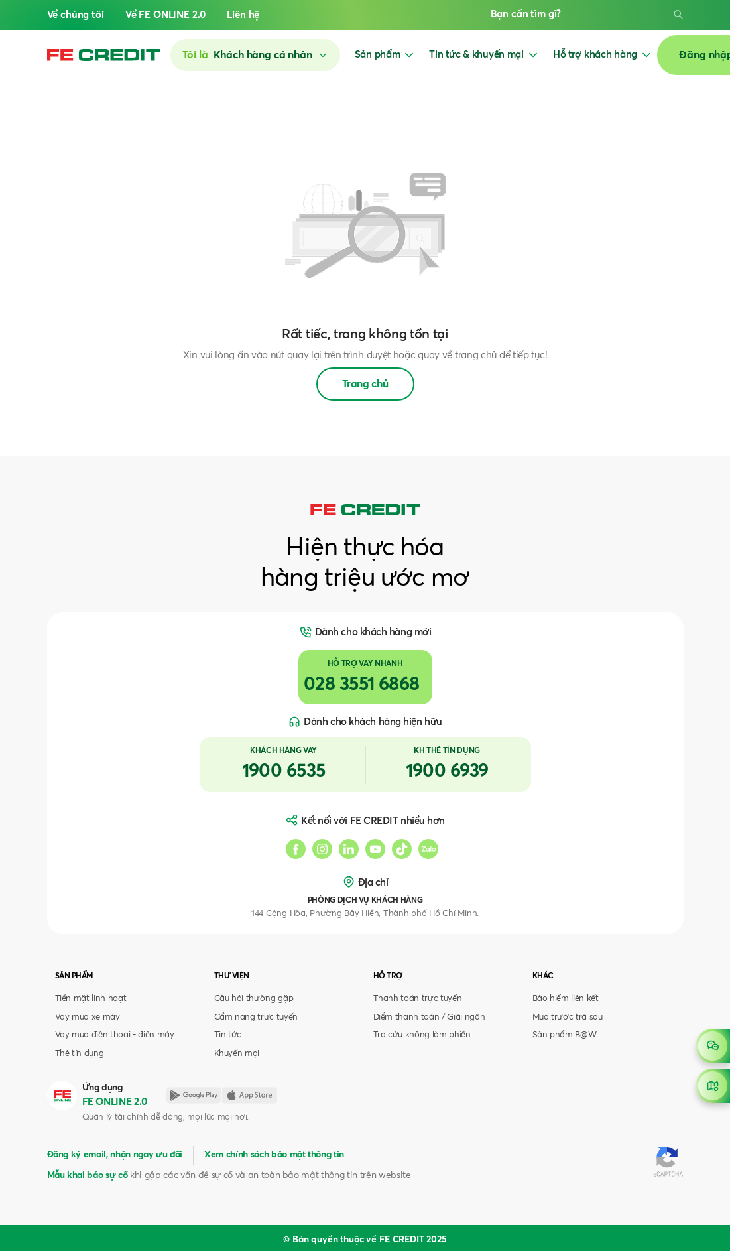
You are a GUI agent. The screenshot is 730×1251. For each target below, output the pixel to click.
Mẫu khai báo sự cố (87, 1175)
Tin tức (228, 1035)
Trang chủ (365, 384)
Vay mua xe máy (87, 1017)
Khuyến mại (237, 1053)
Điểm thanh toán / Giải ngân (429, 1017)
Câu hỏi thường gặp (254, 998)
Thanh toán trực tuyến (417, 998)
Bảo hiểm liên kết (565, 998)
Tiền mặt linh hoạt (91, 998)
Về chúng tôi (75, 15)
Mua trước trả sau (567, 1017)
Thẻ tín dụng (79, 1053)
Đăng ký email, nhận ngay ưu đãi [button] (114, 1154)
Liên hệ (243, 15)
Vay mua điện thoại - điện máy (114, 1035)
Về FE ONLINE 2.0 (165, 15)
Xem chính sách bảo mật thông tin (274, 1154)
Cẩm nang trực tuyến (256, 1017)
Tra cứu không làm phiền (422, 1035)
